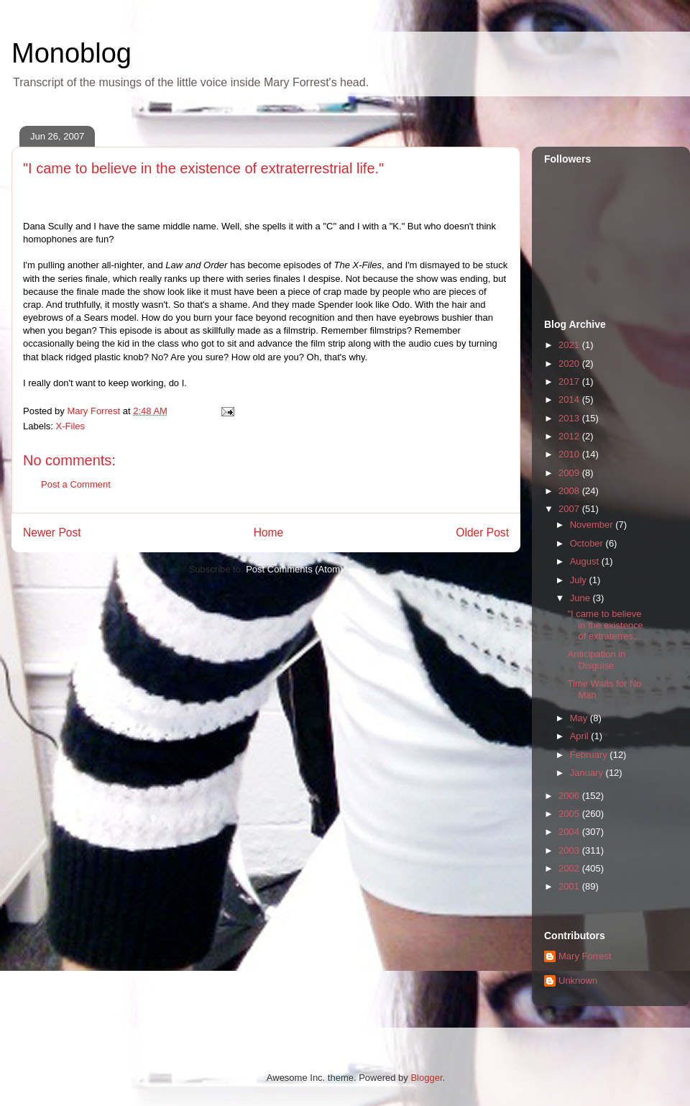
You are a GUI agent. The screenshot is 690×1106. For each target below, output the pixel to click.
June (581, 598)
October (588, 543)
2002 (570, 868)
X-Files (70, 426)
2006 (570, 795)
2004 (570, 831)
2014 (570, 399)
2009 (570, 472)
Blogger (426, 1077)
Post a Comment (76, 484)
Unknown (577, 980)
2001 (570, 886)
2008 (570, 490)
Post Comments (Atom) (294, 569)
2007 (570, 508)
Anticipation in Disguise (596, 660)
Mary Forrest (585, 956)
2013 (570, 418)
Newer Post (52, 532)
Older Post (482, 532)
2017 (570, 381)
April (581, 736)
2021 (570, 344)
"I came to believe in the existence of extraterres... (605, 624)
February (590, 754)
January (588, 772)
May (580, 718)
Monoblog (72, 53)
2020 (570, 363)
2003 (570, 850)
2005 (570, 813)
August (586, 561)
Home (269, 532)
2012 (570, 436)
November (593, 524)
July (579, 580)
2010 (570, 454)
